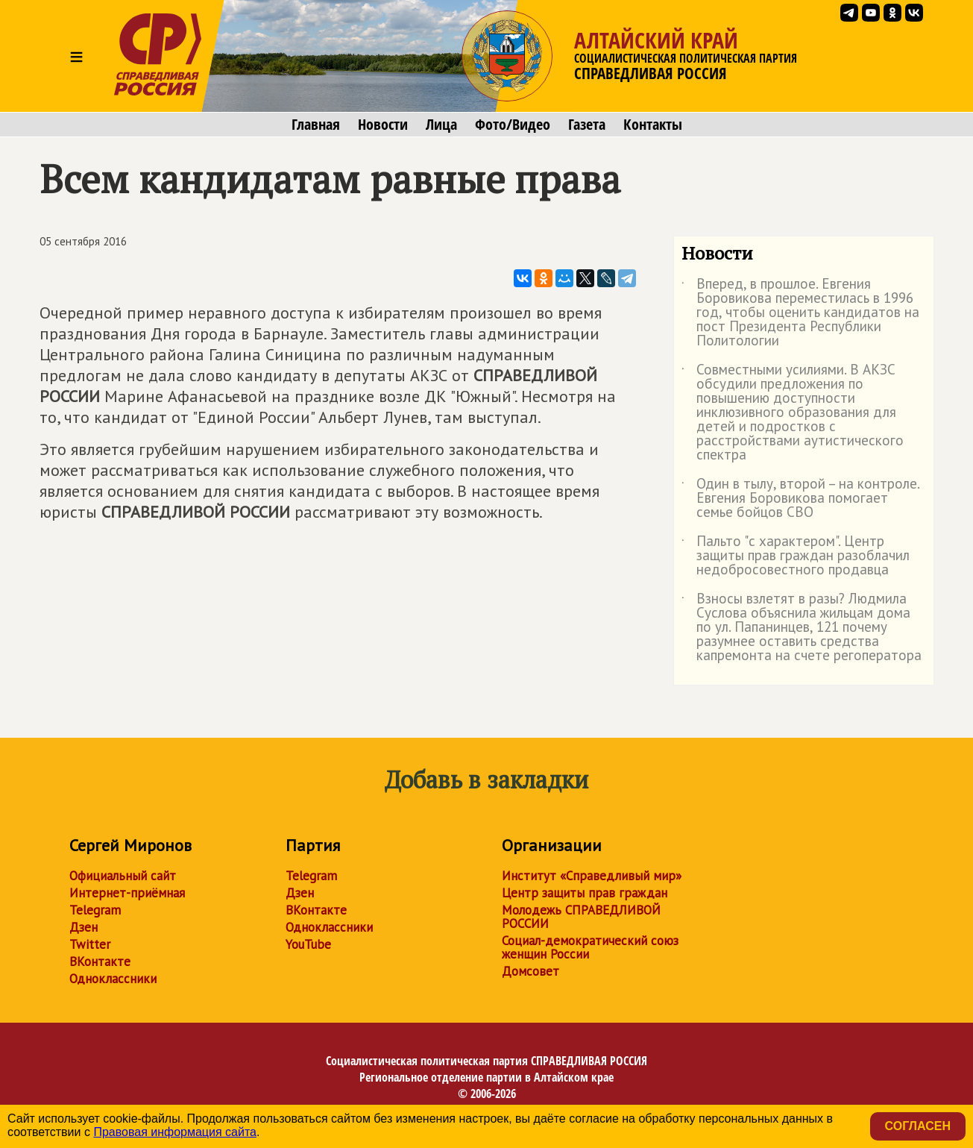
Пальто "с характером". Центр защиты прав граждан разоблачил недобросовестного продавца (795, 556)
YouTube (308, 944)
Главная (316, 124)
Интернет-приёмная (127, 893)
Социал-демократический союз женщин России (590, 947)
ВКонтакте (99, 961)
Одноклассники (113, 978)
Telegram (95, 910)
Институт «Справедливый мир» (591, 875)
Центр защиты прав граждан (584, 893)
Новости (383, 124)
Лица (441, 124)
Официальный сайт (122, 875)
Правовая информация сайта (174, 1132)
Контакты (652, 124)
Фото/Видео (512, 124)
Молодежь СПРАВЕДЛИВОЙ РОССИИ (581, 916)
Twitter (89, 944)
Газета (586, 124)
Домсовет (530, 971)
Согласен (918, 1126)
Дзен (83, 927)
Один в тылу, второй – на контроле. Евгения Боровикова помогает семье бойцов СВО (800, 499)
